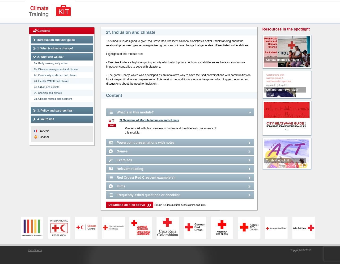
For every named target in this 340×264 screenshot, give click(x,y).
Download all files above (126, 205)
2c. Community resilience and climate (55, 75)
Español (43, 137)
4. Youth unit (45, 119)
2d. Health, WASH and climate (51, 81)
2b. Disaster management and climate (56, 69)
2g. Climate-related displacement (53, 98)
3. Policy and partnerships (54, 110)
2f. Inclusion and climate (48, 92)
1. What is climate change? (55, 48)
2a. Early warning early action (51, 63)
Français (43, 131)
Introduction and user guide (56, 40)
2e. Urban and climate (47, 87)
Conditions (35, 250)
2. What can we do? (50, 57)
